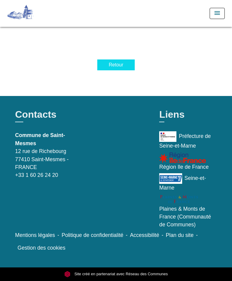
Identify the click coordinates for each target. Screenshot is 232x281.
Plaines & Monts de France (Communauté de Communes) (185, 211)
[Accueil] (30, 13)
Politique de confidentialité (92, 235)
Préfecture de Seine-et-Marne (185, 140)
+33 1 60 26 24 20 (36, 175)
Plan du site (180, 235)
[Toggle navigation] (217, 13)
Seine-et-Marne (182, 182)
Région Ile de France (183, 161)
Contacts (35, 114)
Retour (116, 64)
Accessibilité (144, 235)
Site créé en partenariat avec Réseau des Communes (116, 274)
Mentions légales (35, 235)
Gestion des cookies (41, 248)
